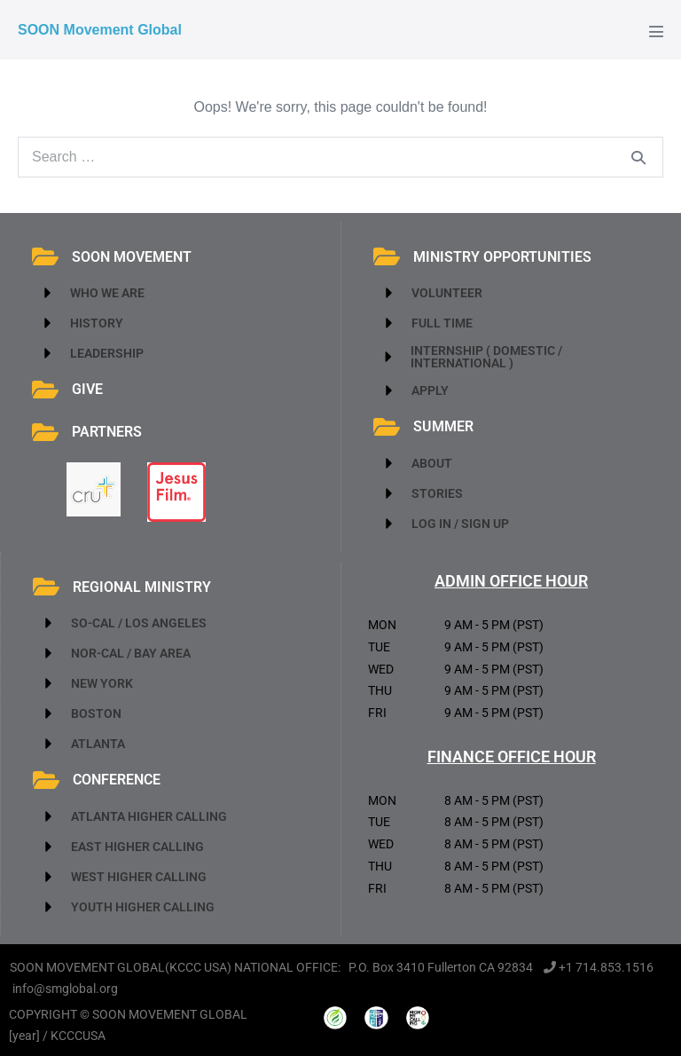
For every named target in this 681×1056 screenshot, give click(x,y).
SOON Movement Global (100, 29)
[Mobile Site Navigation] (656, 31)
